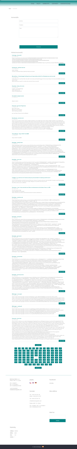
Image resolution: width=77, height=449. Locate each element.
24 (56, 350)
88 (34, 364)
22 (48, 350)
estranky (51, 383)
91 (46, 364)
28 (23, 353)
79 (36, 362)
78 (32, 362)
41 (28, 355)
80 (40, 362)
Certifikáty (55, 3)
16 (23, 350)
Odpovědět (62, 64)
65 (28, 359)
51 (19, 357)
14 (15, 350)
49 (60, 355)
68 (40, 359)
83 (52, 362)
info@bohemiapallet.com (16, 389)
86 (26, 364)
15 (19, 350)
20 (40, 350)
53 (28, 357)
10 (48, 348)
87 (30, 364)
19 (36, 350)
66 (32, 359)
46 (48, 355)
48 (56, 355)
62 (15, 359)
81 (44, 362)
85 (60, 362)
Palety (38, 3)
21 (44, 350)
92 (50, 364)
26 (15, 353)
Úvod (32, 3)
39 (19, 355)
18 (32, 350)
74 (15, 362)
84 (56, 362)
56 (40, 357)
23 (52, 350)
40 (23, 355)
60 (56, 357)
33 (44, 353)
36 (56, 353)
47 (52, 355)
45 (44, 355)
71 (52, 359)
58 (48, 357)
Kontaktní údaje (65, 3)
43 (36, 355)
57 (44, 357)
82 (48, 362)
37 (60, 353)
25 (60, 350)
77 (28, 362)
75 (19, 362)
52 (23, 357)
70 (48, 359)
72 (56, 359)
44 (40, 355)
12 (56, 348)
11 (52, 348)
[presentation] (38, 41)
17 (28, 350)
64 (23, 359)
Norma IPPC (46, 3)
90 (42, 364)
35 (52, 353)
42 (32, 355)
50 (15, 357)
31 (36, 353)
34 (48, 353)
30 (32, 353)
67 (36, 359)
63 (19, 359)
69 (44, 359)
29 (28, 353)
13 (60, 348)
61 (60, 357)
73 (60, 359)
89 (38, 364)
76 (23, 362)
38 (15, 355)
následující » (38, 367)
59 (52, 357)
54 (32, 357)
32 (40, 353)
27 (19, 353)
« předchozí (38, 345)
